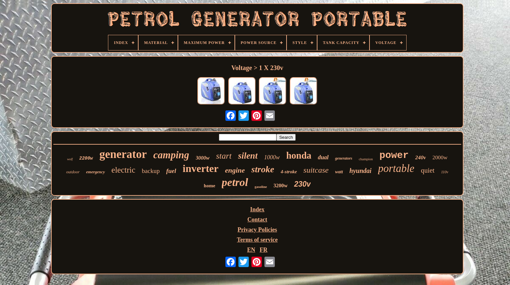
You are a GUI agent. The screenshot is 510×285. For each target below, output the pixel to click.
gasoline (261, 187)
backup (151, 170)
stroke (262, 169)
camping (171, 155)
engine (235, 170)
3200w (281, 185)
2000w (439, 157)
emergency (95, 171)
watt (339, 171)
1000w (272, 157)
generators (343, 158)
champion (366, 159)
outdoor (73, 171)
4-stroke (289, 171)
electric (124, 169)
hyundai (360, 170)
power (394, 155)
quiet (428, 170)
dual (323, 157)
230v (302, 184)
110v (444, 172)
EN (251, 250)
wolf (70, 159)
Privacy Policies (257, 229)
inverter (201, 168)
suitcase (316, 170)
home (209, 185)
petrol (235, 182)
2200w (86, 158)
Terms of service (257, 239)
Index (257, 209)
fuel (171, 170)
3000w (203, 158)
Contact (257, 219)
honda (298, 155)
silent (248, 156)
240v (420, 157)
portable (396, 168)
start (224, 156)
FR (263, 250)
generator (123, 154)
